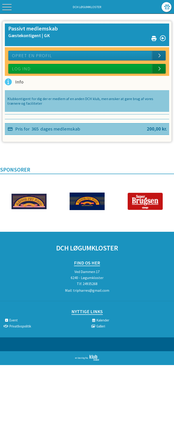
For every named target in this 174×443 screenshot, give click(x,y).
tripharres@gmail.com (91, 290)
